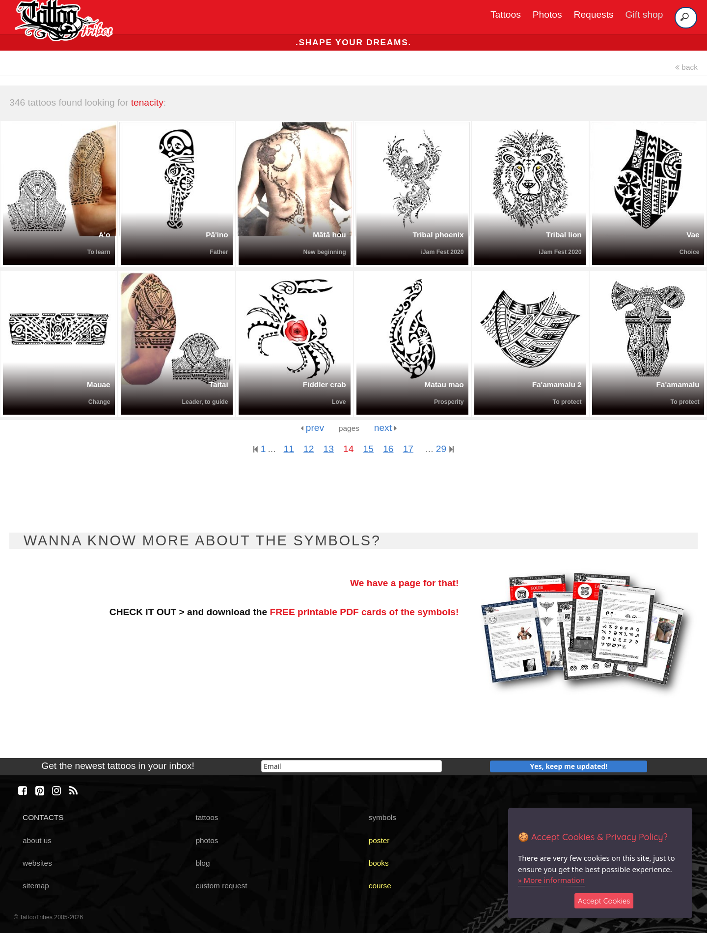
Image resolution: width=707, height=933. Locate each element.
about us (37, 840)
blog (202, 863)
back (686, 67)
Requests (594, 14)
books (379, 863)
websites (37, 863)
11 (288, 449)
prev (312, 428)
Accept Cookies (604, 900)
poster (379, 840)
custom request (221, 885)
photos (206, 840)
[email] (351, 766)
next (385, 428)
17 (408, 449)
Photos (547, 14)
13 (329, 449)
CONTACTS (43, 817)
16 (388, 449)
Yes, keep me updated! (569, 766)
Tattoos (505, 14)
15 (368, 449)
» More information (551, 880)
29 (445, 449)
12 (308, 449)
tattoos (206, 817)
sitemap (36, 885)
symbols (382, 817)
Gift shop (644, 14)
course (380, 885)
